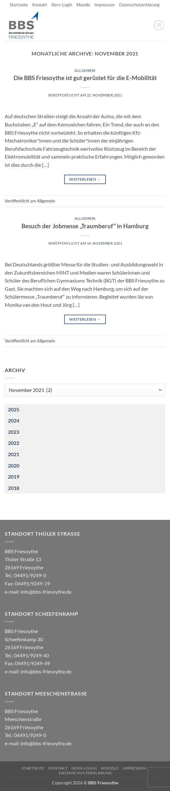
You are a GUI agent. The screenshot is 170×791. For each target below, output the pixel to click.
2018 (13, 488)
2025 (13, 409)
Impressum (104, 4)
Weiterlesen (85, 179)
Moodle (83, 4)
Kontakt (39, 4)
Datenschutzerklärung (139, 4)
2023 (13, 432)
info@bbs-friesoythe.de (46, 592)
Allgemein (85, 70)
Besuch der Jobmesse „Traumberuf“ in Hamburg (85, 226)
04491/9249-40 (31, 655)
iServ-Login (62, 4)
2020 (13, 465)
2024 (13, 420)
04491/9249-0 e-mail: (27, 583)
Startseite (19, 4)
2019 (13, 477)
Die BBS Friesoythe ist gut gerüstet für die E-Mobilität (85, 77)
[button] (159, 25)
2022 (13, 443)
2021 (13, 454)
